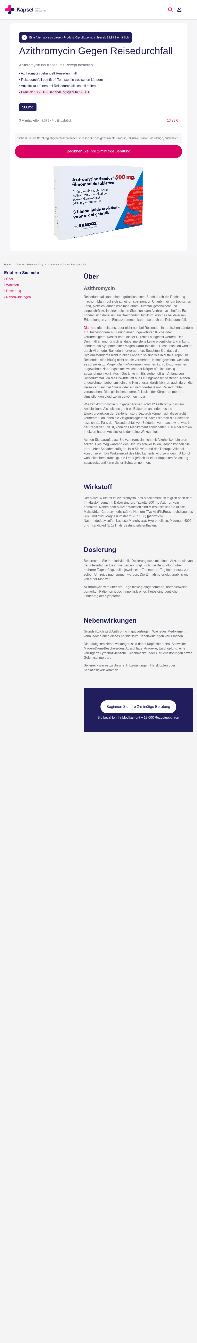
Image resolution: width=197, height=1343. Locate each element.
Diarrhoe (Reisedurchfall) (29, 264)
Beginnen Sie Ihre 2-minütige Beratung (98, 151)
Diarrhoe (90, 327)
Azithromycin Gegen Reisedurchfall (67, 264)
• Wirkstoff (11, 285)
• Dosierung (12, 291)
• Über (8, 279)
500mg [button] (27, 107)
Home (7, 264)
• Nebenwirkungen (17, 297)
